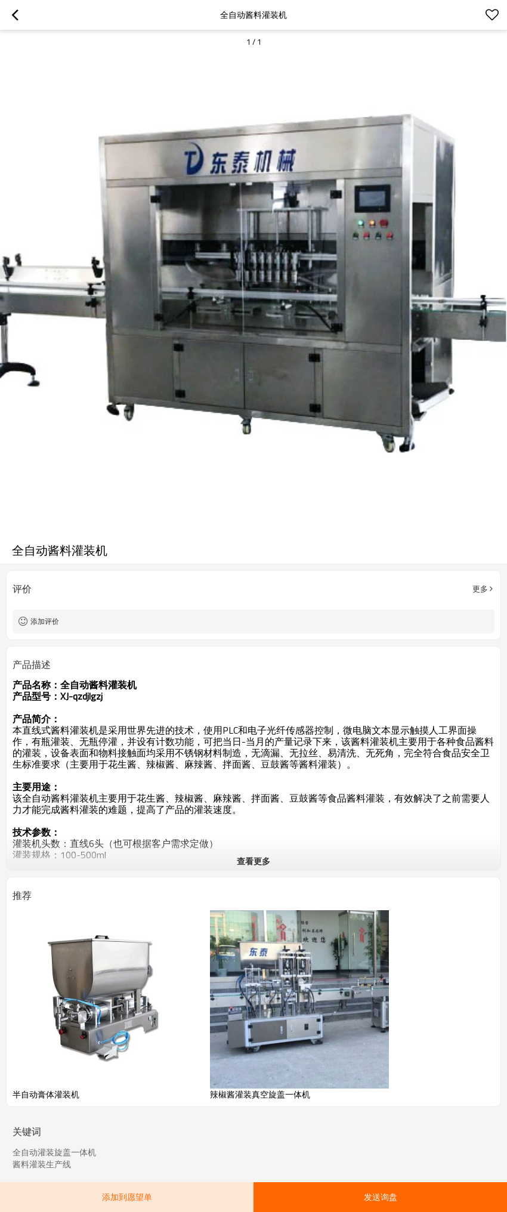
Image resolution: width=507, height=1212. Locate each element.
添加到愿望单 (127, 1197)
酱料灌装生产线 (42, 1164)
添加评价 (44, 621)
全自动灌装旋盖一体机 (54, 1152)
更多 (480, 589)
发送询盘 (380, 1197)
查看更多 (253, 861)
